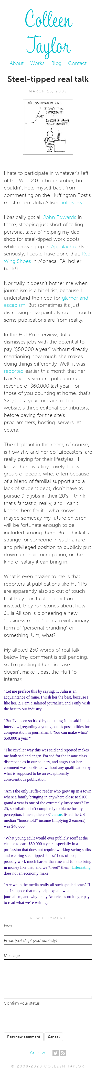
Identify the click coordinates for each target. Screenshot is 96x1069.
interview (72, 202)
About (17, 63)
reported (14, 371)
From (9, 925)
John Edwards (59, 217)
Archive (38, 1052)
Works (37, 63)
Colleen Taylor (48, 31)
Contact (77, 63)
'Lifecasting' (81, 867)
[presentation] (43, 1017)
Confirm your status (22, 1003)
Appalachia (63, 246)
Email (30, 940)
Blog (56, 63)
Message (12, 955)
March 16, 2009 (48, 91)
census (57, 814)
